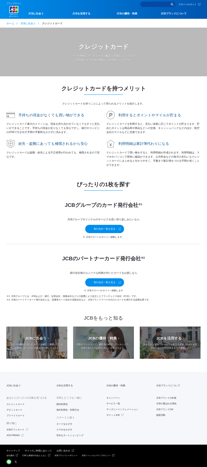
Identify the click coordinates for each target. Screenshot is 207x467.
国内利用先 (62, 396)
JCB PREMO (13, 427)
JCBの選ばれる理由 (166, 395)
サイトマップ (13, 442)
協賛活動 (160, 407)
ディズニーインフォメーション (122, 401)
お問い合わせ (63, 442)
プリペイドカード (15, 407)
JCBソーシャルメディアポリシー (96, 447)
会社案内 (10, 447)
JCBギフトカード (15, 421)
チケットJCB (113, 407)
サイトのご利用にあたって (38, 442)
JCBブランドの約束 (166, 390)
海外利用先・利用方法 (67, 401)
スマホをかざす (64, 421)
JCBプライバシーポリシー (66, 447)
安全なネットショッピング (70, 427)
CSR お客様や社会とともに (34, 447)
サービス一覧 (113, 395)
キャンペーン (113, 390)
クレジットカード (15, 396)
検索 (172, 4)
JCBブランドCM (164, 401)
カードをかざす (64, 416)
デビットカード (14, 401)
